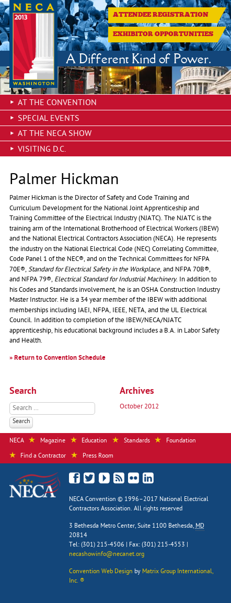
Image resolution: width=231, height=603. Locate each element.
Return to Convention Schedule (60, 358)
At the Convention (57, 103)
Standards (137, 441)
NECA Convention (92, 500)
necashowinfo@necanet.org (106, 555)
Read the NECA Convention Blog (119, 479)
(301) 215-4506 (102, 545)
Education (94, 441)
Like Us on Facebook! (75, 478)
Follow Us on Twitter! (90, 479)
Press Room (98, 456)
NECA (16, 441)
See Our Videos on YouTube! (104, 479)
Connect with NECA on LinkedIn (148, 479)
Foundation (181, 441)
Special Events (48, 119)
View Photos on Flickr (134, 479)
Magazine (52, 441)
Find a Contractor (43, 456)
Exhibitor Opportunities (163, 34)
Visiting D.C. (42, 150)
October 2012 (139, 407)
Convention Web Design (101, 572)
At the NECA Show (54, 134)
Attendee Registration (161, 14)
